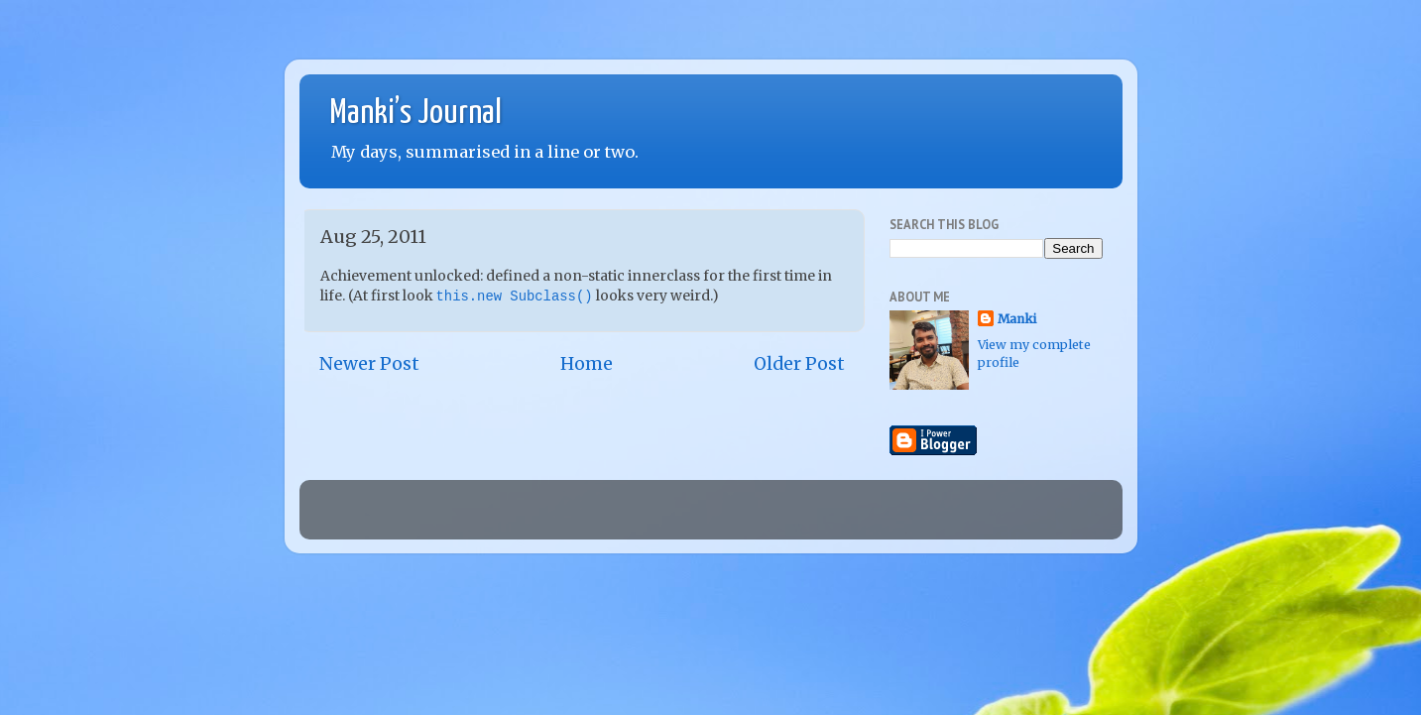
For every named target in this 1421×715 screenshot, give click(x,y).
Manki (1017, 318)
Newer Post (369, 364)
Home (586, 364)
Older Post (799, 364)
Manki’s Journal (415, 113)
